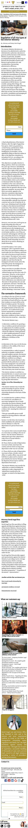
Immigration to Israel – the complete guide (13, 661)
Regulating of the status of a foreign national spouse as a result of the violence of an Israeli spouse (14, 682)
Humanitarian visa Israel (9, 590)
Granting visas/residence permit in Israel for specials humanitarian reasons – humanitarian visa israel (14, 687)
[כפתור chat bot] (23, 824)
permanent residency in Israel (11, 587)
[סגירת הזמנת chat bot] (9, 818)
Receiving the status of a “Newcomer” (12, 671)
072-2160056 (14, 118)
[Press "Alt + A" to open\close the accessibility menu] (26, 826)
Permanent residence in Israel (10, 662)
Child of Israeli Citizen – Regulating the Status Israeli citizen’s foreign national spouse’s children (14, 677)
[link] (6, 781)
